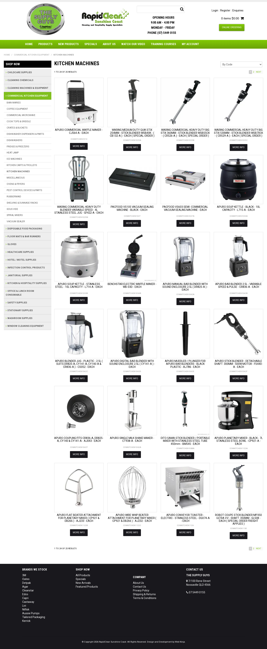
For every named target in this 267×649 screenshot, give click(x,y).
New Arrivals (83, 582)
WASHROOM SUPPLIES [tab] (19, 318)
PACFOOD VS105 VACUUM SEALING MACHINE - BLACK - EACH (132, 208)
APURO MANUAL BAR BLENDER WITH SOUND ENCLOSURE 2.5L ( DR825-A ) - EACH (185, 286)
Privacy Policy (141, 589)
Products (45, 44)
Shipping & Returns (144, 593)
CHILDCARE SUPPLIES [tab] (19, 72)
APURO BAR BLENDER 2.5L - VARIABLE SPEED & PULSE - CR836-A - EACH (238, 285)
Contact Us (139, 586)
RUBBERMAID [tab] (14, 196)
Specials (90, 44)
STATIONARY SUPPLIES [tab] (20, 310)
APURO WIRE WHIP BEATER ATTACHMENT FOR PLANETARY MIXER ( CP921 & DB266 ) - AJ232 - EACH (132, 517)
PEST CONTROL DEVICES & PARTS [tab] (24, 190)
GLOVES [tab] (11, 244)
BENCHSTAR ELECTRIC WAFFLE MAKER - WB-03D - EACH (132, 285)
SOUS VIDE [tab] (12, 209)
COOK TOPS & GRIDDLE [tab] (19, 121)
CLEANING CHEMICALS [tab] (20, 80)
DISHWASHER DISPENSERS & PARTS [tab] (25, 134)
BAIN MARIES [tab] (14, 102)
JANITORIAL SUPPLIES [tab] (19, 275)
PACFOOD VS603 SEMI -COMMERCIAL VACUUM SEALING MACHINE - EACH (185, 208)
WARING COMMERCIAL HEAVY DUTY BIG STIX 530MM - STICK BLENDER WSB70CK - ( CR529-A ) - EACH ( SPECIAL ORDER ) (238, 132)
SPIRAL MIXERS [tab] (15, 215)
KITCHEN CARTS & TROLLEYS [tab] (22, 165)
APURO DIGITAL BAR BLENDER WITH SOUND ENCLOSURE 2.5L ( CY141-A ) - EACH (132, 363)
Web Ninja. (180, 641)
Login (215, 10)
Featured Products (87, 586)
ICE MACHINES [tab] (14, 159)
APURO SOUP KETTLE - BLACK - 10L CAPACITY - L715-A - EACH (238, 208)
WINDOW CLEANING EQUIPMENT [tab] (25, 326)
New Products (68, 44)
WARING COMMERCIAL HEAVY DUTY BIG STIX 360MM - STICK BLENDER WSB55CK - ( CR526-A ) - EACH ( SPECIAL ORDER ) (185, 132)
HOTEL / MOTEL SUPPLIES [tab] (21, 260)
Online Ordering (232, 27)
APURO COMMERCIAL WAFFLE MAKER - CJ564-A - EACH (79, 131)
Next (258, 72)
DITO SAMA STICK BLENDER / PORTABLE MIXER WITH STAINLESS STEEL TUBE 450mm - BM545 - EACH (185, 440)
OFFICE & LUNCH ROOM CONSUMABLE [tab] (20, 293)
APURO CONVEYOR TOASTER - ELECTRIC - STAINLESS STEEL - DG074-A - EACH (185, 517)
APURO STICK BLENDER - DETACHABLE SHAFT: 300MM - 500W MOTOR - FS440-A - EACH (238, 363)
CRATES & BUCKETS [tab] (17, 127)
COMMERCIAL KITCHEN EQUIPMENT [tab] (27, 95)
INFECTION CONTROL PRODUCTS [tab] (26, 267)
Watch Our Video (133, 44)
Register (225, 10)
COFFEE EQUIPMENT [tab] (17, 109)
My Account (190, 44)
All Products (83, 574)
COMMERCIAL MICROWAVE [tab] (21, 115)
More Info (79, 146)
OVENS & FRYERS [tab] (16, 184)
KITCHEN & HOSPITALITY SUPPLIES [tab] (27, 283)
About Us (109, 44)
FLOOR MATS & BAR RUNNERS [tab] (24, 236)
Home (29, 44)
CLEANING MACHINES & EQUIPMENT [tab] (27, 88)
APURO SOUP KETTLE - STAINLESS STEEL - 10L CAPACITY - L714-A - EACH (79, 285)
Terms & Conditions (144, 597)
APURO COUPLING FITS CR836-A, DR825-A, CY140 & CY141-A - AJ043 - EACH (78, 439)
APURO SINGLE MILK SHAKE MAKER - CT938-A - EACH (132, 439)
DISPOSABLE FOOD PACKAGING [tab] (24, 228)
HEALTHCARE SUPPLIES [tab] (20, 252)
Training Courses (163, 44)
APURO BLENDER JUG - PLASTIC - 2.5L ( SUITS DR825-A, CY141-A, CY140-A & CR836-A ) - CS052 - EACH (79, 363)
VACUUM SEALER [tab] (16, 221)
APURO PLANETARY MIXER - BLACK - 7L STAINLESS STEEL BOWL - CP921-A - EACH (239, 440)
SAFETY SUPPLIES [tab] (17, 302)
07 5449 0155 (195, 591)
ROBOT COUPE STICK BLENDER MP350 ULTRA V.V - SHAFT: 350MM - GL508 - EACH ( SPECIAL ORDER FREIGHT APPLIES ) (238, 519)
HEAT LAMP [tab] (13, 152)
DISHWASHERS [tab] (14, 140)
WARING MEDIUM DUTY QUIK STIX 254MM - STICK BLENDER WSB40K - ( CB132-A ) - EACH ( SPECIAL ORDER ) (132, 132)
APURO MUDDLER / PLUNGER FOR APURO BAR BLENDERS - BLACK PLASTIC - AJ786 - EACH (185, 363)
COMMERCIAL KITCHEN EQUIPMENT (31, 55)
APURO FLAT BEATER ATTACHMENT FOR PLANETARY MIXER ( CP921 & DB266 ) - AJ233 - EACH (79, 517)
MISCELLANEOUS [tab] (16, 177)
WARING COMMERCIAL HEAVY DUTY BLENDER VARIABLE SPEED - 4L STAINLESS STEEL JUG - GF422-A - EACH (78, 209)
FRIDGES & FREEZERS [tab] (18, 146)
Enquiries (237, 10)
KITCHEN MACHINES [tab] (18, 171)
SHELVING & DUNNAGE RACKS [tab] (22, 203)
